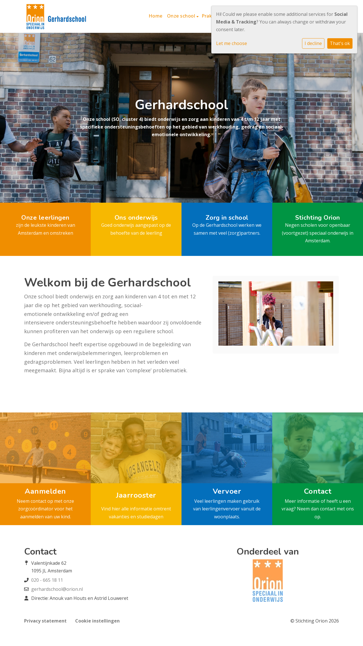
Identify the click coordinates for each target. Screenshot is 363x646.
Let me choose (231, 43)
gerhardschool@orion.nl (57, 589)
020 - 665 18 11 (47, 580)
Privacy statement (45, 621)
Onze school (182, 16)
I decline (313, 43)
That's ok (340, 43)
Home (155, 16)
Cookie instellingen (97, 621)
